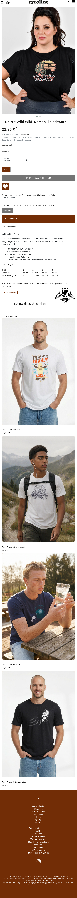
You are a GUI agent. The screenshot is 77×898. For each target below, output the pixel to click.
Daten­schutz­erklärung (38, 828)
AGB (38, 831)
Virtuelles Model (9, 292)
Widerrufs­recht (38, 812)
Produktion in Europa (38, 853)
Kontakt (38, 834)
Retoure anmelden (38, 836)
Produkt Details (10, 218)
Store (38, 817)
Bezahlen (38, 809)
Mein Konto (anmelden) (38, 842)
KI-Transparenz (38, 850)
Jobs (38, 822)
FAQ (38, 820)
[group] (38, 371)
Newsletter (38, 845)
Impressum (38, 814)
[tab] (38, 219)
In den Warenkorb (38, 178)
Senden (7, 210)
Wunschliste (5, 187)
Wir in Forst (38, 847)
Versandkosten (24, 134)
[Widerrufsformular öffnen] (38, 839)
